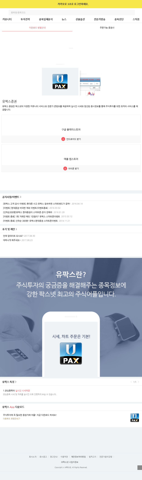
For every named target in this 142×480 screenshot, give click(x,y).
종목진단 (119, 19)
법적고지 (92, 457)
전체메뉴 (139, 12)
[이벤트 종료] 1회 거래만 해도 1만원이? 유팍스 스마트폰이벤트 (31, 216)
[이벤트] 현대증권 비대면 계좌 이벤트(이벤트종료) (25, 208)
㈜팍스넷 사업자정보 (69, 462)
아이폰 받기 (73, 168)
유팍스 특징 (8, 382)
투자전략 (25, 19)
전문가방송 (99, 19)
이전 (131, 382)
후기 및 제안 (8, 229)
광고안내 (53, 457)
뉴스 (64, 19)
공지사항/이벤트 (10, 197)
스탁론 (136, 19)
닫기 (137, 4)
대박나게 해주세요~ (12, 240)
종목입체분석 (46, 19)
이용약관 (64, 457)
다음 (138, 382)
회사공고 (43, 457)
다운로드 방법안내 (37, 27)
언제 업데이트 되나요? (13, 236)
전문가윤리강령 (105, 457)
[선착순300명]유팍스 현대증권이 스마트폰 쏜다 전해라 (27, 212)
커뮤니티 (7, 19)
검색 (132, 12)
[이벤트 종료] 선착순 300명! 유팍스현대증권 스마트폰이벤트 (30, 221)
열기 (139, 467)
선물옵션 (80, 19)
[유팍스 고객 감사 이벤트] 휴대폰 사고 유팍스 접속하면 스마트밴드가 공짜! (36, 204)
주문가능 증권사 (107, 27)
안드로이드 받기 (73, 139)
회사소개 (32, 457)
